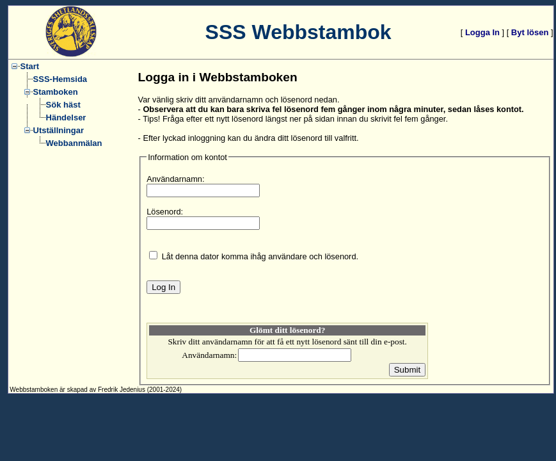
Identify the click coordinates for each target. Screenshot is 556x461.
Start (30, 66)
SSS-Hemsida (60, 79)
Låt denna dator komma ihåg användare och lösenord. (260, 256)
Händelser (66, 117)
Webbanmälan (74, 143)
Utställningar (58, 130)
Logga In (482, 32)
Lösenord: (165, 211)
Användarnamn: (175, 179)
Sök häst (63, 104)
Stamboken (55, 92)
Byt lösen (530, 32)
